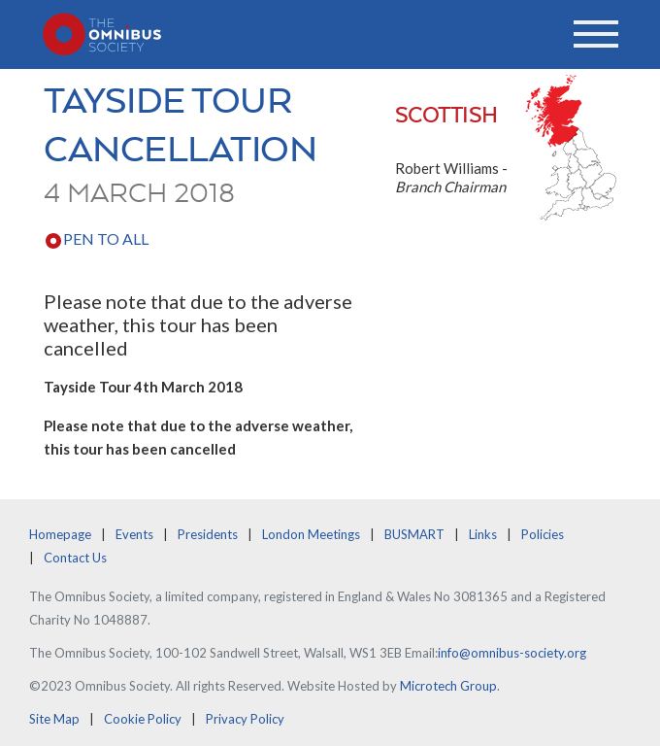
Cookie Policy (143, 719)
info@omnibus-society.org (512, 653)
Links (483, 534)
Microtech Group (448, 686)
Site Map (54, 719)
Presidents (208, 534)
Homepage (60, 534)
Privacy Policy (245, 719)
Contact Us (75, 557)
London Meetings (311, 534)
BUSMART (414, 534)
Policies (542, 534)
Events (134, 534)
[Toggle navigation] (596, 34)
